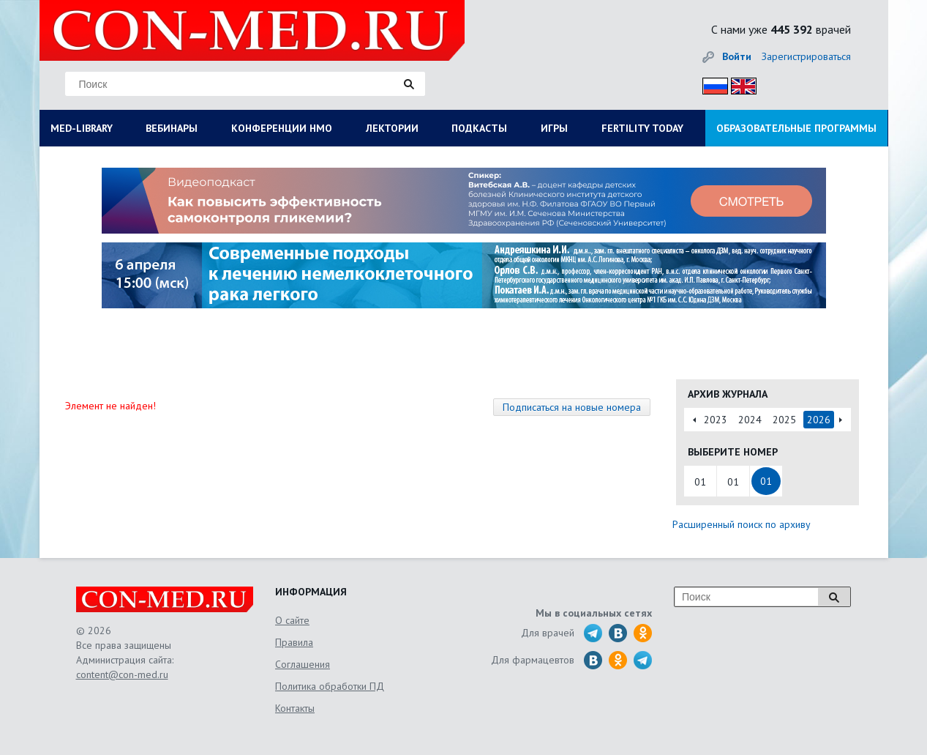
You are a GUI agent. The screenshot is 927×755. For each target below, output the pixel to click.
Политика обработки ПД (329, 686)
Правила (294, 642)
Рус (710, 84)
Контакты (295, 708)
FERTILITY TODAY (642, 128)
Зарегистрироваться (806, 56)
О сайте (292, 620)
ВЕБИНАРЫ (172, 128)
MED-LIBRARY (81, 128)
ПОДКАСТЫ (479, 128)
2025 (784, 419)
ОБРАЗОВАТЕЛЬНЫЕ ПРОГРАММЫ (796, 128)
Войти (736, 56)
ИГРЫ (554, 128)
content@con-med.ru (122, 674)
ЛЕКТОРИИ (392, 128)
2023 (715, 419)
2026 (818, 419)
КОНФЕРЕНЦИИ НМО (281, 128)
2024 (750, 419)
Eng (740, 84)
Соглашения (302, 664)
